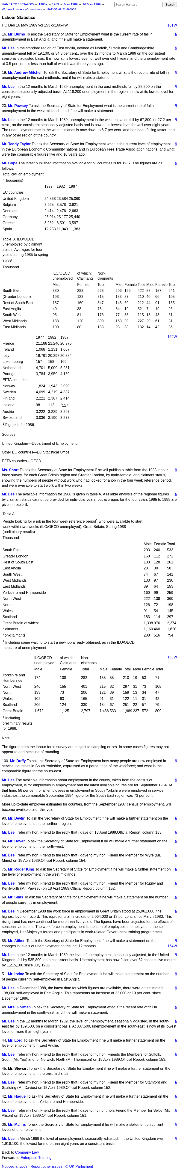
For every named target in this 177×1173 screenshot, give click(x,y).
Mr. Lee (8, 48)
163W (172, 657)
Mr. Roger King (21, 869)
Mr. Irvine (16, 974)
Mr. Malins (17, 1124)
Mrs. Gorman (19, 1007)
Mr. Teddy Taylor (16, 144)
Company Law (27, 1152)
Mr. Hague (17, 1096)
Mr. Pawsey (18, 106)
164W (172, 946)
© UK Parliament (79, 1166)
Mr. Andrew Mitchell (25, 72)
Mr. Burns (16, 34)
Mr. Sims (15, 897)
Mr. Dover (16, 841)
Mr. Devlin (17, 818)
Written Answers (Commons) (22, 9)
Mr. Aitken (17, 941)
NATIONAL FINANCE (62, 9)
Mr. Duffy (18, 761)
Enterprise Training (36, 1158)
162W (172, 337)
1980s (43, 4)
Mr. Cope (10, 163)
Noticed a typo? (14, 1166)
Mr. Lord (15, 1040)
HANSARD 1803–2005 (18, 4)
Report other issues (46, 1166)
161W (172, 25)
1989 (56, 4)
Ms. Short (10, 470)
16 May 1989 (92, 4)
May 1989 (71, 4)
